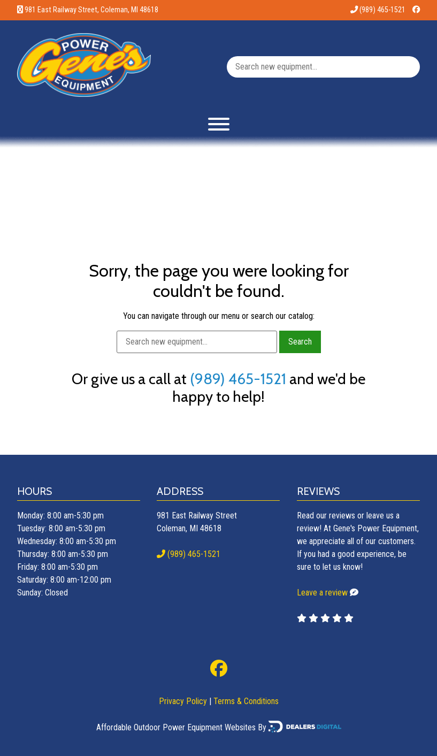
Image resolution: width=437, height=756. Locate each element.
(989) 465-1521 (377, 9)
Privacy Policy (183, 701)
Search (300, 342)
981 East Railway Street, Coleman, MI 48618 (91, 9)
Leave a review (322, 592)
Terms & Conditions (246, 701)
